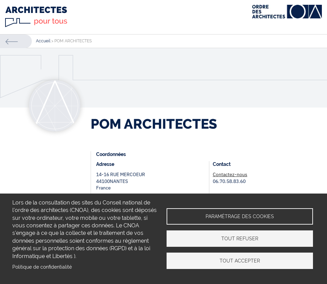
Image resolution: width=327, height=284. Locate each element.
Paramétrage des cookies (240, 216)
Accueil (43, 41)
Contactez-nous (230, 174)
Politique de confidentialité (42, 267)
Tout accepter (240, 261)
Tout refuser (239, 238)
